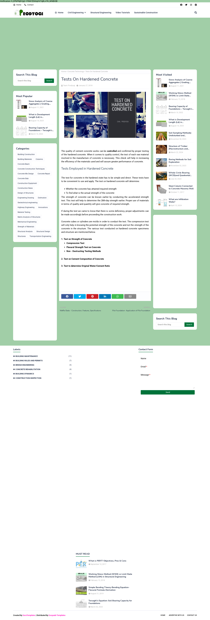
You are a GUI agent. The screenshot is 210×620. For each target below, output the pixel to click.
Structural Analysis (25, 231)
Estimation (42, 198)
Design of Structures (26, 193)
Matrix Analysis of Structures (29, 217)
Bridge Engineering (43, 365)
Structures (22, 236)
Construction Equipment (27, 183)
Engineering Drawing (26, 198)
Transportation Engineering (40, 236)
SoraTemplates (29, 615)
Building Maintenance (43, 356)
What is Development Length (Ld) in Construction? (39, 116)
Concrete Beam (24, 164)
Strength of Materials (26, 227)
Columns (39, 159)
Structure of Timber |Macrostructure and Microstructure (178, 147)
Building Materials (25, 159)
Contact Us (192, 615)
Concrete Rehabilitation (43, 369)
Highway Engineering (26, 207)
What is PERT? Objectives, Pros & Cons (107, 561)
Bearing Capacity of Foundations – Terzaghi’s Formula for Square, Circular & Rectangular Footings (40, 129)
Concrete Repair (44, 174)
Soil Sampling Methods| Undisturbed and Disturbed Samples (180, 134)
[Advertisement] (100, 43)
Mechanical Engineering (27, 222)
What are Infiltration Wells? (178, 200)
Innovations (43, 207)
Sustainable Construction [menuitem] (146, 12)
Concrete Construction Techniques (31, 169)
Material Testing (24, 212)
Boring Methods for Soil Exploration (180, 160)
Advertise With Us (176, 615)
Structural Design (43, 231)
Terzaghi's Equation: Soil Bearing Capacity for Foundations (110, 602)
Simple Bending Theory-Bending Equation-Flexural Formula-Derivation (109, 588)
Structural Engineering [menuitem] (100, 12)
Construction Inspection (43, 378)
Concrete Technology (76, 71)
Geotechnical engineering (27, 203)
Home (17, 5)
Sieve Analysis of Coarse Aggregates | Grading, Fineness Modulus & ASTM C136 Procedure (40, 102)
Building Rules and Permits (43, 360)
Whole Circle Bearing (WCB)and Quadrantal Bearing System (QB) (179, 174)
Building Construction (26, 154)
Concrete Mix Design (26, 174)
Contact (29, 5)
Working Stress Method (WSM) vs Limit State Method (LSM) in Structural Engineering (180, 94)
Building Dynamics (43, 374)
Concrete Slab (23, 178)
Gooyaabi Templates (57, 615)
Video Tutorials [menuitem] (123, 12)
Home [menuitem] (59, 12)
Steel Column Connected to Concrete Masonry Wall (181, 187)
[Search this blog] (30, 81)
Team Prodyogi (69, 86)
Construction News (25, 188)
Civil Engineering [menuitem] (76, 12)
